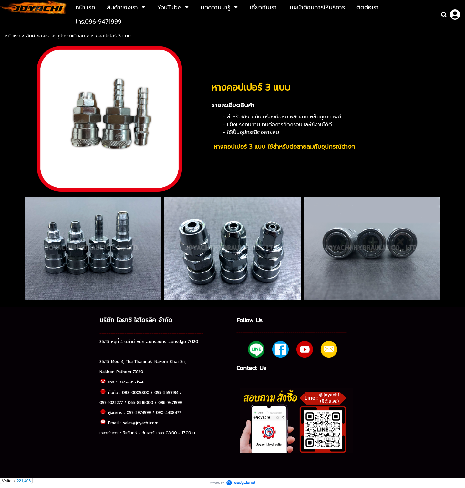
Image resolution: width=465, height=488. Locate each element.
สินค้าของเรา (38, 35)
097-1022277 (111, 402)
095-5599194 (166, 392)
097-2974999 (139, 412)
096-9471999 (170, 402)
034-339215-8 (132, 382)
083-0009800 (135, 392)
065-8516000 (140, 402)
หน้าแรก (13, 35)
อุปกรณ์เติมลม (71, 35)
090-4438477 (168, 412)
